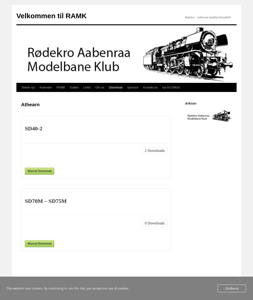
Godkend (231, 288)
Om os (99, 87)
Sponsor (132, 87)
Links (86, 87)
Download (116, 87)
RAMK (60, 87)
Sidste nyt (28, 87)
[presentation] (60, 156)
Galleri (74, 87)
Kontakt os (150, 87)
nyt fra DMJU (171, 87)
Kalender (46, 87)
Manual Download (40, 171)
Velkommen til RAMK (51, 16)
